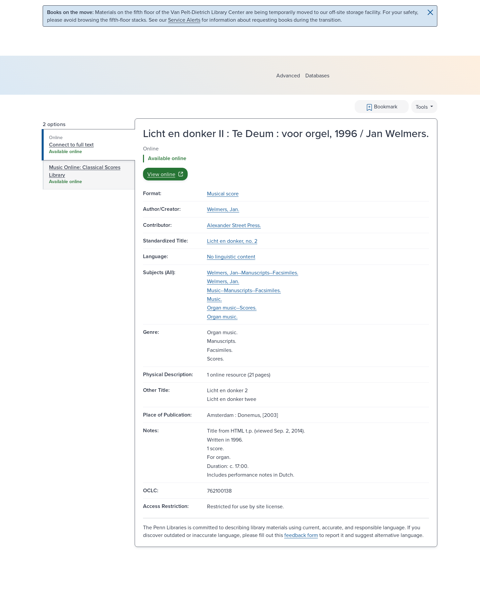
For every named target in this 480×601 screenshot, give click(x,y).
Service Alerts (184, 19)
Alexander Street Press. (234, 225)
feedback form (301, 535)
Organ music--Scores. (232, 307)
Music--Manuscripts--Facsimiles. (244, 290)
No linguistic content (231, 256)
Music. (214, 299)
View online (165, 174)
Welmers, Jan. (223, 209)
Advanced (288, 75)
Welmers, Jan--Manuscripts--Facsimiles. (252, 272)
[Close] (430, 12)
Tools (422, 106)
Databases (317, 75)
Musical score (223, 193)
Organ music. (222, 316)
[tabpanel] (286, 162)
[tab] (88, 144)
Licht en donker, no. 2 (232, 240)
